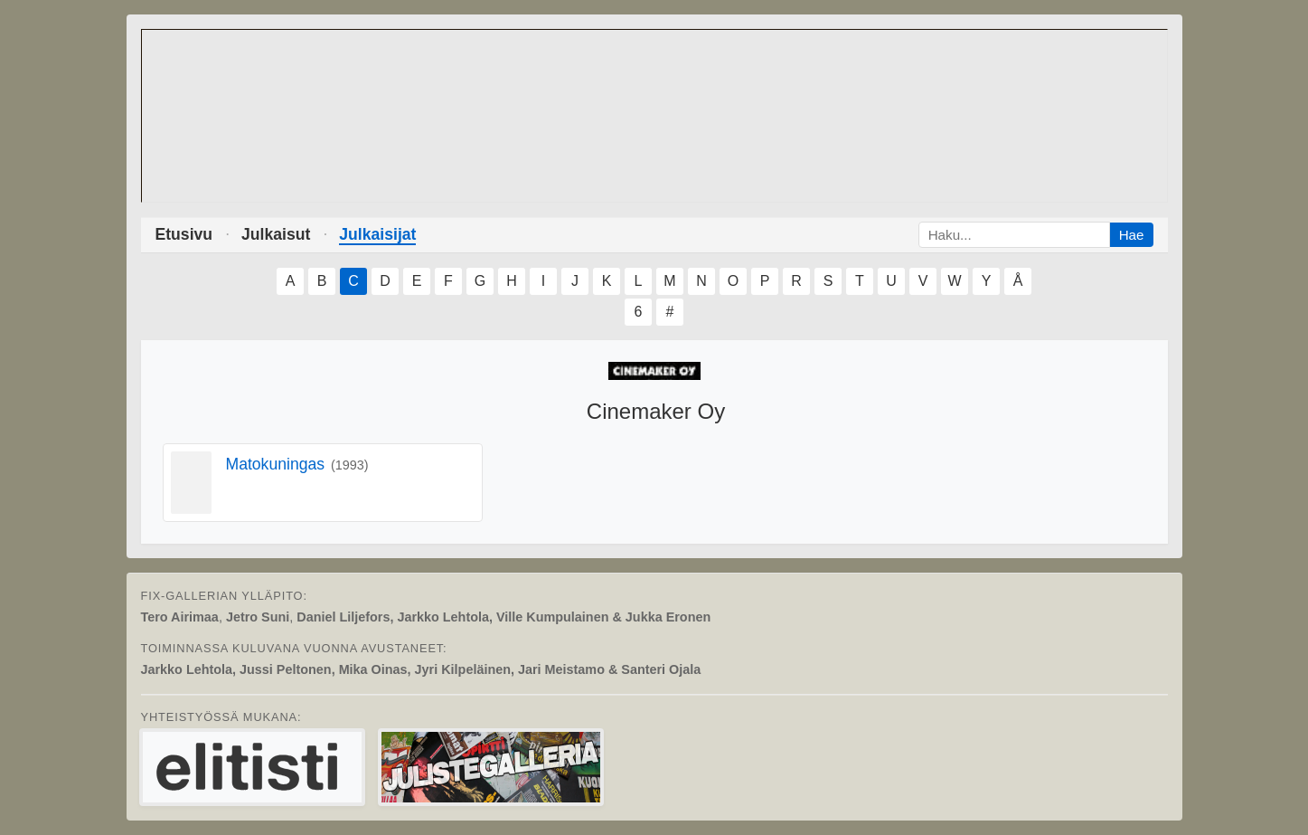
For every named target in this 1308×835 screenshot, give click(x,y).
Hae (1131, 234)
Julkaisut (275, 234)
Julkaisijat (377, 234)
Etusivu (184, 234)
